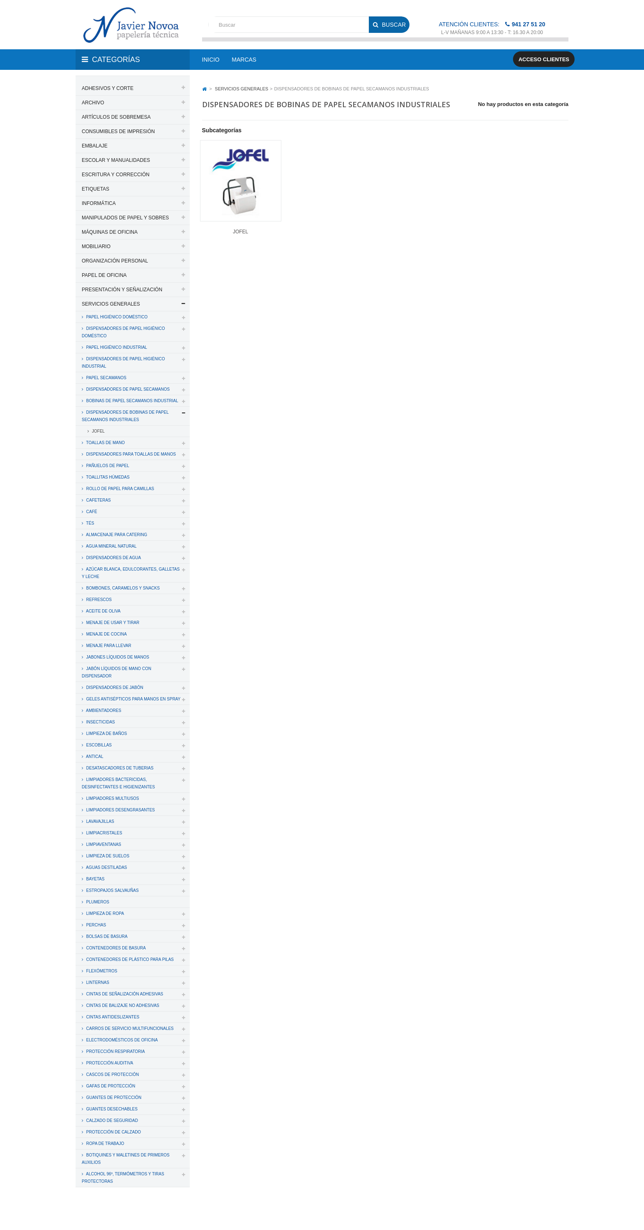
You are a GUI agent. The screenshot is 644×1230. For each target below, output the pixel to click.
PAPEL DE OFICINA (104, 275)
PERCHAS (95, 925)
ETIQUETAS (95, 189)
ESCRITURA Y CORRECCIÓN (116, 174)
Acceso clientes (543, 59)
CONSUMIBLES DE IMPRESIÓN (118, 131)
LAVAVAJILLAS (99, 821)
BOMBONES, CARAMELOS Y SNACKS (122, 588)
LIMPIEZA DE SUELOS (107, 856)
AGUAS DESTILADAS (106, 867)
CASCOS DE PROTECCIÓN (112, 1074)
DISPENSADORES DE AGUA (113, 557)
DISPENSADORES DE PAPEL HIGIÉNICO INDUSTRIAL (123, 363)
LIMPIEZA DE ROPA (104, 913)
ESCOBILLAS (98, 745)
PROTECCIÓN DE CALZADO (113, 1132)
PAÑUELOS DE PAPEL (107, 465)
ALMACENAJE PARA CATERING (116, 534)
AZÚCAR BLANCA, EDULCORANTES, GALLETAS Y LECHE (130, 573)
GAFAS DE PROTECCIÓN (110, 1086)
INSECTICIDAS (100, 722)
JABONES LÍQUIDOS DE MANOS (117, 657)
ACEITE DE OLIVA (103, 611)
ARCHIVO (93, 103)
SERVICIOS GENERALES (111, 304)
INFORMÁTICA (99, 203)
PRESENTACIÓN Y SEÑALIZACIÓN (122, 290)
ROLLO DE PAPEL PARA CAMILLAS (119, 488)
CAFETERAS (98, 500)
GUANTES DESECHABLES (111, 1109)
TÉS (89, 523)
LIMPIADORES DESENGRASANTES (120, 810)
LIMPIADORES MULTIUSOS (112, 798)
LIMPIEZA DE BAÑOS (106, 733)
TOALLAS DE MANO (105, 442)
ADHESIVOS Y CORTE (107, 88)
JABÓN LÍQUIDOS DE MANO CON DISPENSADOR (116, 672)
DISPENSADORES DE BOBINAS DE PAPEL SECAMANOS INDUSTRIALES (125, 416)
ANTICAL (94, 756)
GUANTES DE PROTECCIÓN (113, 1097)
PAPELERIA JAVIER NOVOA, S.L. (131, 1212)
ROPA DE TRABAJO (104, 1143)
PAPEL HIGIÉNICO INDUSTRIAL (116, 347)
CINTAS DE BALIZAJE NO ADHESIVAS (122, 1005)
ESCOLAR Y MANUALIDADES (116, 160)
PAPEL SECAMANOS (105, 377)
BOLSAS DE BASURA (106, 936)
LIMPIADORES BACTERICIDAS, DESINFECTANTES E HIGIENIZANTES (118, 783)
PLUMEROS (97, 902)
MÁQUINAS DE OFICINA (110, 232)
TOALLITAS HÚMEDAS (107, 477)
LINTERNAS (97, 982)
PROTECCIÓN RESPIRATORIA (115, 1051)
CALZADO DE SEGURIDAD (111, 1120)
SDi (557, 1212)
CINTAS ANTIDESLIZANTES (112, 1017)
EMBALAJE (95, 146)
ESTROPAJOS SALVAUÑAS (112, 890)
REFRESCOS (98, 599)
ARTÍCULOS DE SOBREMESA (116, 117)
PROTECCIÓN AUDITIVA (109, 1063)
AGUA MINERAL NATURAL (111, 546)
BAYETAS (94, 879)
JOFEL (98, 431)
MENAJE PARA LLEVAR (108, 645)
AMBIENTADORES (103, 710)
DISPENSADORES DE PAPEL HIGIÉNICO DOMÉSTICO (123, 332)
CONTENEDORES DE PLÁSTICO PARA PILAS (129, 959)
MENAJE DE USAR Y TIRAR (112, 622)
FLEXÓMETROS (101, 971)
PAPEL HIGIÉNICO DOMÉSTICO (116, 317)
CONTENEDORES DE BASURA (115, 948)
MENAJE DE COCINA (106, 634)
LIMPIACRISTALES (103, 833)
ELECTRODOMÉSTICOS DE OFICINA (121, 1040)
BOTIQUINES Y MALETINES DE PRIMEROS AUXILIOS (126, 1159)
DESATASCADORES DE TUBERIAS (119, 768)
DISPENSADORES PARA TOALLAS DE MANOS (130, 454)
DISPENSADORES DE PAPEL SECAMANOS (127, 389)
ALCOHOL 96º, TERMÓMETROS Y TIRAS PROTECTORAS (123, 1178)
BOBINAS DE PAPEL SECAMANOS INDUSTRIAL (131, 400)
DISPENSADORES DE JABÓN (114, 687)
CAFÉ (91, 511)
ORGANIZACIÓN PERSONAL (115, 261)
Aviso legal (322, 1212)
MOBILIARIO (96, 246)
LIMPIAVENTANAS (103, 844)
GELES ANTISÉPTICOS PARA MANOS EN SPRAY (132, 699)
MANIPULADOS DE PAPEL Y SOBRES (125, 218)
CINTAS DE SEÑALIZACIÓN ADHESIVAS (124, 994)
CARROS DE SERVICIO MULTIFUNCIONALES (129, 1028)
